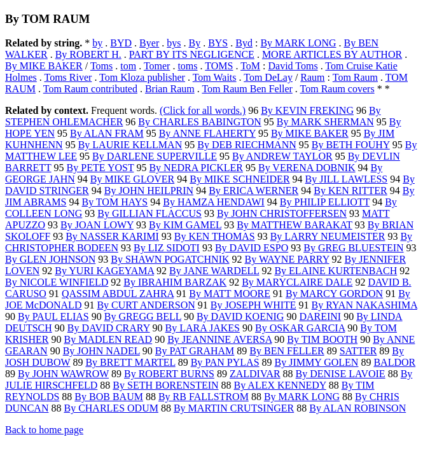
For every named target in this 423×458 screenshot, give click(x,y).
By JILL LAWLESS (346, 179)
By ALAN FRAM (107, 133)
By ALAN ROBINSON (357, 408)
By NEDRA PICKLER (196, 167)
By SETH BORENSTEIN (165, 385)
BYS (218, 43)
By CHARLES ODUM (111, 408)
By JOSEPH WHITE (253, 305)
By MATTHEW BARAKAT (294, 224)
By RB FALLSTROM (203, 396)
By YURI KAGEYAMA (104, 270)
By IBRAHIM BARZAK (174, 282)
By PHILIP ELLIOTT (325, 202)
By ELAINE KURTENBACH (335, 270)
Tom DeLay (268, 77)
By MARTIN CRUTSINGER (234, 408)
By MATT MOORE (229, 293)
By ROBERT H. (88, 54)
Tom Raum (355, 77)
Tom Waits (215, 77)
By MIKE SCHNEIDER (239, 179)
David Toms (292, 65)
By (194, 43)
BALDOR (394, 362)
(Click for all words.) (203, 110)
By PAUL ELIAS (53, 316)
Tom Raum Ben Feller (247, 88)
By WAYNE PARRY (287, 259)
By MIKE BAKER (44, 65)
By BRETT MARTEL (130, 362)
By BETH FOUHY (351, 144)
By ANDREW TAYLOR (282, 156)
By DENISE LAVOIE (340, 373)
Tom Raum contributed (90, 88)
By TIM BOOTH (322, 339)
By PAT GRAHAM (194, 350)
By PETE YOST (100, 167)
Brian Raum (170, 88)
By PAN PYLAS (225, 362)
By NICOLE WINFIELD (56, 282)
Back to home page (44, 429)
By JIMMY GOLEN (317, 362)
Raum (312, 77)
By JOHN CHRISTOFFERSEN (282, 213)
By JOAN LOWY (97, 224)
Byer (149, 43)
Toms (101, 65)
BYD (121, 43)
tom (128, 65)
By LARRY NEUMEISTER (327, 236)
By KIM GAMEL (185, 224)
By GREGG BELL (142, 316)
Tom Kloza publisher (142, 77)
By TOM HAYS (114, 202)
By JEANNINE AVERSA (219, 339)
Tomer (157, 65)
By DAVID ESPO (251, 247)
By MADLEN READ (108, 339)
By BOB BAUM (108, 396)
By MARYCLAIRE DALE (297, 282)
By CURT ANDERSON (146, 305)
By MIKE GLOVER (132, 179)
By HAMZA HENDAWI (214, 202)
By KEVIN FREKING (307, 110)
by (97, 43)
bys (174, 43)
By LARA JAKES (202, 328)
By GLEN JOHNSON (50, 259)
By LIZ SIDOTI (167, 247)
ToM (250, 65)
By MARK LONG (298, 43)
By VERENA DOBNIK (307, 167)
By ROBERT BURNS (169, 373)
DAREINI (320, 316)
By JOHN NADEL (101, 350)
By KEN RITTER (350, 190)
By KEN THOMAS (214, 236)
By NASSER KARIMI (112, 236)
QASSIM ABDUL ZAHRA (118, 293)
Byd (244, 43)
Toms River (68, 77)
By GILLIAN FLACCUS (149, 213)
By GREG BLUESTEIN (353, 247)
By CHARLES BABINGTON (199, 121)
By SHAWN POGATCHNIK (170, 259)
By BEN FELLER (286, 350)
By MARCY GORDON (334, 293)
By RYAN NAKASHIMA (364, 305)
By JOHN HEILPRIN (148, 190)
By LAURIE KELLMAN (130, 144)
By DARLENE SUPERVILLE (154, 156)
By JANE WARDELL (214, 270)
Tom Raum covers (337, 88)
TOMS (219, 65)
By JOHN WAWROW (63, 373)
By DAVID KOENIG (240, 316)
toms (187, 65)
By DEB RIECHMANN (246, 144)
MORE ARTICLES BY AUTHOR (332, 54)
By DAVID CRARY (108, 328)
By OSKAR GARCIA (300, 328)
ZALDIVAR (255, 373)
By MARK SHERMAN (325, 121)
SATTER (358, 350)
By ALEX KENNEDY (280, 385)
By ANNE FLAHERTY (207, 133)
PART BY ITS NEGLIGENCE (191, 54)
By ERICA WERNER (253, 190)
